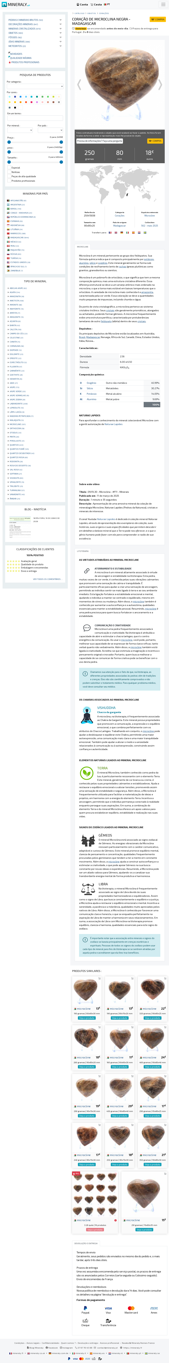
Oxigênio (91, 382)
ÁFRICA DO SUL (18, 266)
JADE (14, 383)
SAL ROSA (16, 469)
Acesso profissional (110, 1343)
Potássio (92, 393)
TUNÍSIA (15, 258)
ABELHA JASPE (18, 288)
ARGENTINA (17, 204)
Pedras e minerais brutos (26, 19)
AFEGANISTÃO (18, 200)
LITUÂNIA (16, 229)
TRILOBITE (16, 486)
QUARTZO (16, 445)
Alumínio (91, 399)
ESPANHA (16, 221)
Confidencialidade (50, 1343)
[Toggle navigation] (163, 4)
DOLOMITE (16, 354)
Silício (90, 388)
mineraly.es (97, 1353)
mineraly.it (79, 1353)
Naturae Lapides (114, 424)
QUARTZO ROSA (19, 457)
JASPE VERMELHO (19, 395)
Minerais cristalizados (25, 28)
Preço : (10, 137)
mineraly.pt (134, 1353)
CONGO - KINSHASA (21, 212)
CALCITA (15, 329)
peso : (10, 147)
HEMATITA (16, 379)
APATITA (15, 313)
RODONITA (16, 461)
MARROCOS (18, 233)
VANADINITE (17, 494)
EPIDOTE (15, 358)
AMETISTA (17, 300)
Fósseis (15, 37)
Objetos (16, 32)
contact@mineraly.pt (107, 1347)
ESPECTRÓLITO (18, 362)
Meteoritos (17, 46)
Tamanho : (12, 157)
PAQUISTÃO (17, 250)
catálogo (79, 13)
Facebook (52, 1347)
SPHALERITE (17, 482)
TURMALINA (17, 490)
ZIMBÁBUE (16, 270)
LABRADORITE (19, 403)
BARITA (15, 325)
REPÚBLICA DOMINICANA (23, 217)
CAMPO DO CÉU (18, 333)
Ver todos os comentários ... (48, 579)
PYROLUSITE (17, 440)
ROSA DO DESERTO (20, 465)
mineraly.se (152, 1353)
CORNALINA (17, 346)
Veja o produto (86, 1018)
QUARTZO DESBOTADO (22, 453)
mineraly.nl (115, 1353)
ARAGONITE (16, 317)
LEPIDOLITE (17, 407)
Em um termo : (14, 113)
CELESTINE (16, 337)
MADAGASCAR (19, 237)
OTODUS (15, 432)
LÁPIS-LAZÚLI (17, 412)
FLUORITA (16, 366)
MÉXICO (15, 241)
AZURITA (15, 321)
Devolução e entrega (88, 1343)
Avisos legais (33, 1343)
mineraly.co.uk (36, 1353)
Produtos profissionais (24, 62)
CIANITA (15, 341)
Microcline (150, 215)
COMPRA (157, 19)
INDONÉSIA (17, 225)
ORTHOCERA (17, 428)
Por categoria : (14, 81)
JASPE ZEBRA (17, 399)
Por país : (42, 125)
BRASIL (15, 208)
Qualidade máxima (20, 57)
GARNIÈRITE (17, 370)
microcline (82, 1008)
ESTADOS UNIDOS (20, 262)
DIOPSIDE (16, 350)
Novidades (15, 53)
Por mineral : (13, 125)
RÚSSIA (15, 254)
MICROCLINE (18, 424)
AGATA (15, 292)
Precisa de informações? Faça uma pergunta (99, 141)
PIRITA (14, 436)
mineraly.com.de (59, 1353)
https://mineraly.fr (132, 1347)
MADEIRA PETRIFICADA (21, 416)
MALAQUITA (17, 420)
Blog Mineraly (35, 1347)
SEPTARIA (16, 473)
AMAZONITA (17, 296)
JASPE (14, 387)
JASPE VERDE (18, 391)
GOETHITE (16, 374)
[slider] (9, 142)
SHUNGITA (16, 478)
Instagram (66, 1347)
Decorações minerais (23, 24)
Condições (19, 1343)
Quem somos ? (68, 1343)
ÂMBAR (15, 498)
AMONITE (16, 304)
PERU (14, 246)
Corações (104, 13)
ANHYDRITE (16, 308)
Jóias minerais (19, 41)
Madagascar (119, 225)
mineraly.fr (16, 1353)
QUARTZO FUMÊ (19, 449)
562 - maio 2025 (149, 225)
